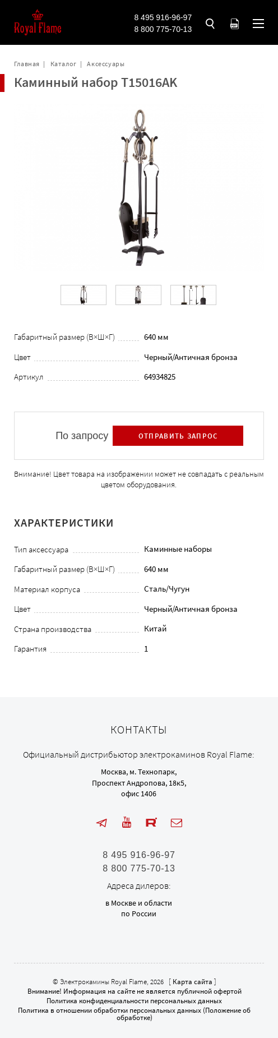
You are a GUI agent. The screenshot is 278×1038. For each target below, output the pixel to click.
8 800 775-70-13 (163, 29)
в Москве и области (138, 903)
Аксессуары (105, 63)
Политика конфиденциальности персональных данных (134, 1000)
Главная (27, 63)
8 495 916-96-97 (163, 17)
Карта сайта (192, 981)
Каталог (63, 63)
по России (138, 913)
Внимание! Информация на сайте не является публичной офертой (134, 991)
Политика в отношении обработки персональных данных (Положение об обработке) (134, 1013)
